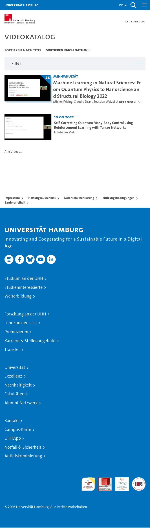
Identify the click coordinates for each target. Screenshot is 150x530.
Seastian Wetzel (104, 102)
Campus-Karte (17, 429)
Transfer (12, 349)
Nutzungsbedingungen (119, 197)
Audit (102, 480)
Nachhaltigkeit (18, 385)
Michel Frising (63, 102)
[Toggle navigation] (144, 5)
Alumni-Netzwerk (21, 403)
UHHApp (12, 438)
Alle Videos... (13, 152)
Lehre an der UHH (20, 323)
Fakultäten (14, 394)
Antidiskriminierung (23, 456)
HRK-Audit (119, 483)
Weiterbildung (17, 296)
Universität (14, 367)
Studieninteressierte (23, 287)
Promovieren (16, 332)
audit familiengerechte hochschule (88, 484)
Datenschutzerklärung (79, 197)
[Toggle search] (133, 5)
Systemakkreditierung (139, 480)
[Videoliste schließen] (130, 102)
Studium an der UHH (23, 278)
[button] (121, 5)
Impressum (12, 197)
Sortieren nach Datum (66, 50)
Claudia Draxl (83, 102)
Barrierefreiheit (14, 202)
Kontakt (11, 421)
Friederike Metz (64, 132)
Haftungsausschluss (42, 197)
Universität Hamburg (21, 5)
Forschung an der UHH (25, 314)
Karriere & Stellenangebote (29, 341)
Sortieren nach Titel (22, 50)
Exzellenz (13, 376)
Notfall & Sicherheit (22, 447)
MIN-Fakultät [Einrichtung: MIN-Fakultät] (65, 76)
